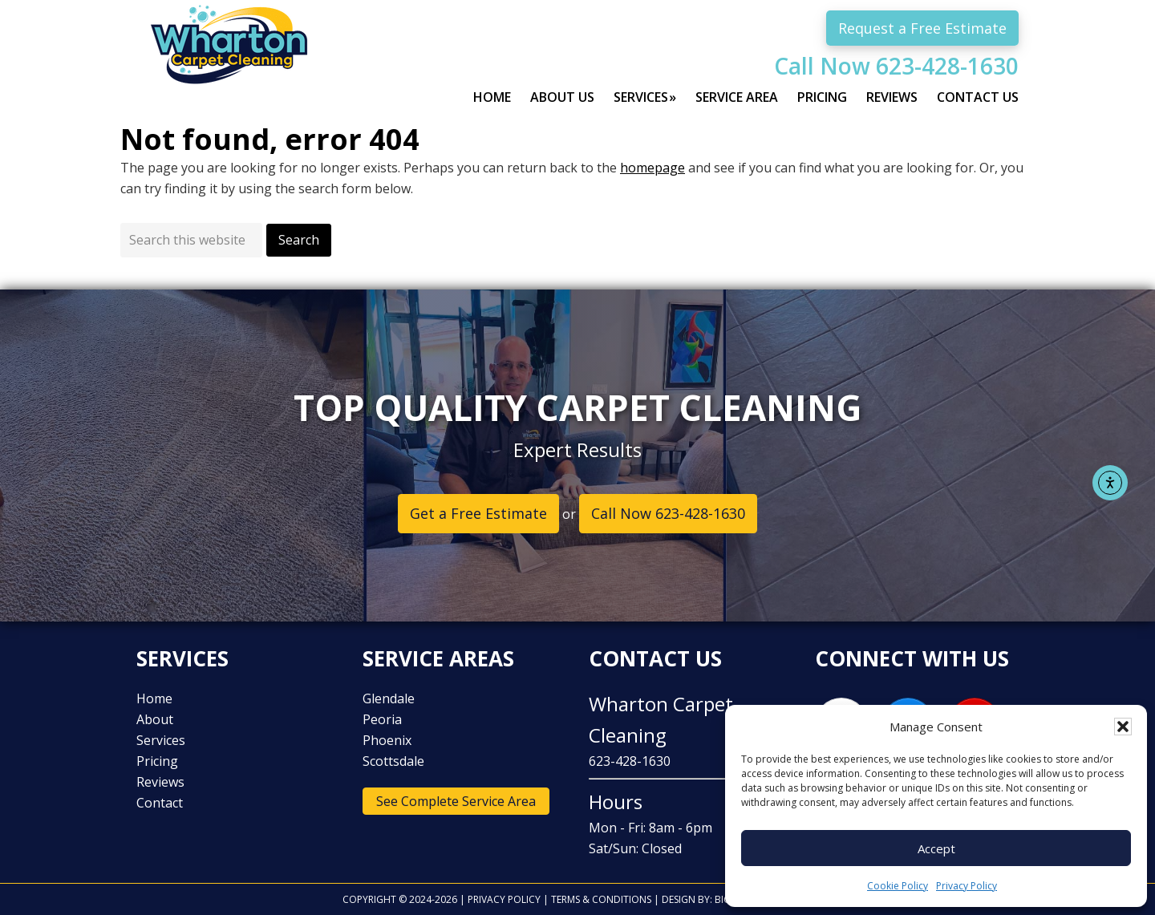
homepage (652, 167)
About (154, 719)
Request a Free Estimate (922, 28)
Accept (936, 848)
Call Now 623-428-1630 (896, 66)
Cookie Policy (897, 886)
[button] (1123, 727)
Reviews (160, 782)
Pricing (157, 761)
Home (154, 698)
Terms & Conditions (601, 899)
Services (160, 740)
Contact (159, 803)
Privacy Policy (966, 886)
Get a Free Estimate (478, 513)
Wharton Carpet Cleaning (240, 60)
